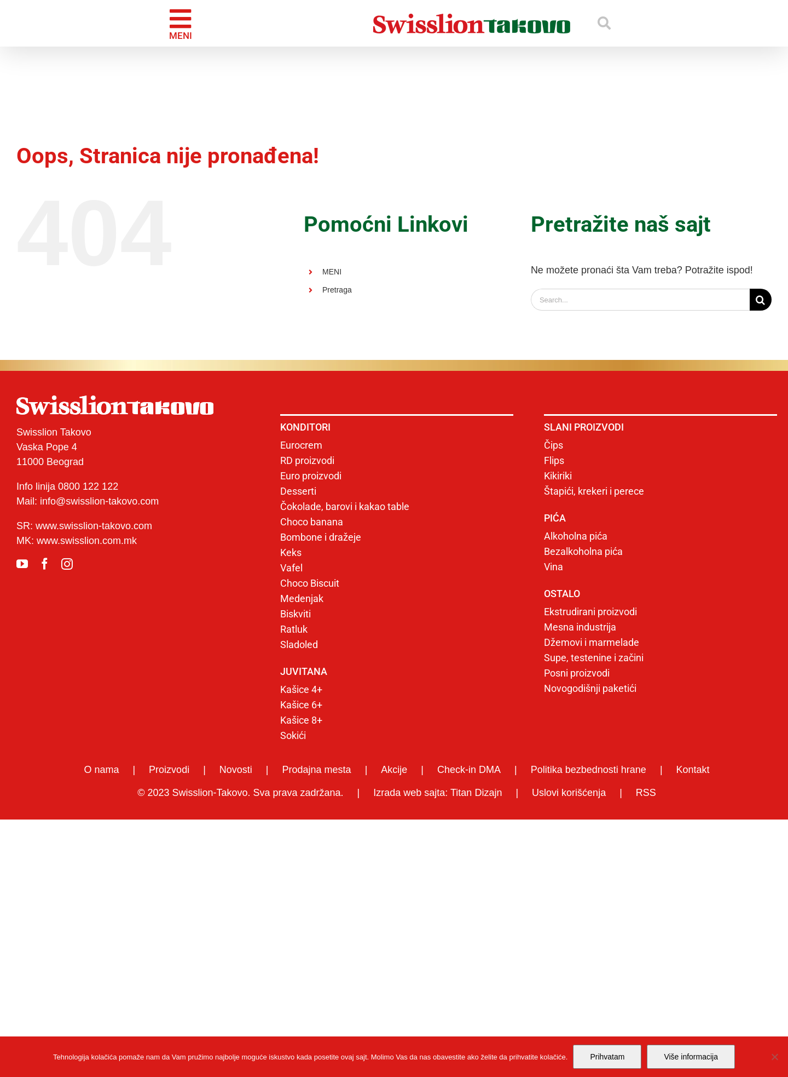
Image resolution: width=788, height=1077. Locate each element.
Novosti (235, 769)
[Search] (761, 300)
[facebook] (44, 564)
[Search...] (640, 300)
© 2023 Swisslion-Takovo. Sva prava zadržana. (240, 792)
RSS (646, 792)
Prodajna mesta (316, 769)
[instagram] (67, 564)
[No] (774, 1056)
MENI (331, 271)
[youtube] (22, 564)
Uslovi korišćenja (569, 792)
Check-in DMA (469, 769)
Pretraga (337, 289)
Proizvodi (169, 769)
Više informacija (691, 1056)
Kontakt (693, 769)
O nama (101, 769)
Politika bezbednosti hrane (588, 769)
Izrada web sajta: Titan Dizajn (437, 792)
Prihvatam (607, 1056)
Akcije (394, 769)
